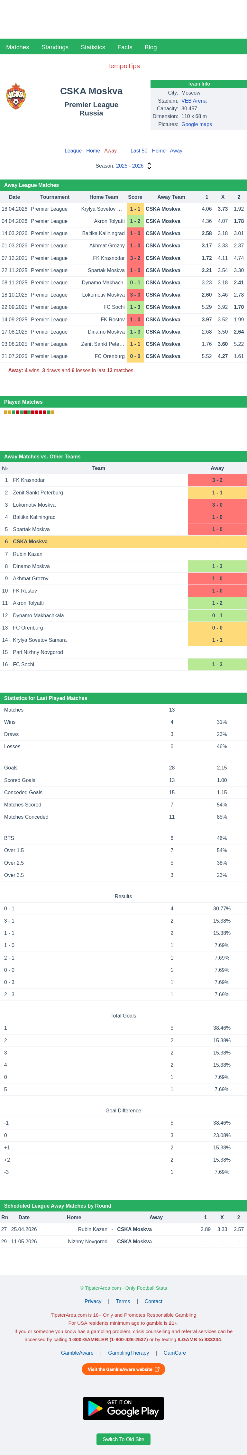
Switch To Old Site (123, 1439)
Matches (17, 47)
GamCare (175, 1353)
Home (93, 150)
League (73, 150)
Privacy (93, 1301)
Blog (151, 47)
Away (176, 150)
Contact (153, 1301)
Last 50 (139, 150)
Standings (55, 47)
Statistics (93, 47)
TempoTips (123, 65)
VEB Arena (193, 101)
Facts (124, 47)
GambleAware (77, 1353)
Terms (123, 1301)
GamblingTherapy (128, 1353)
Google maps (196, 124)
